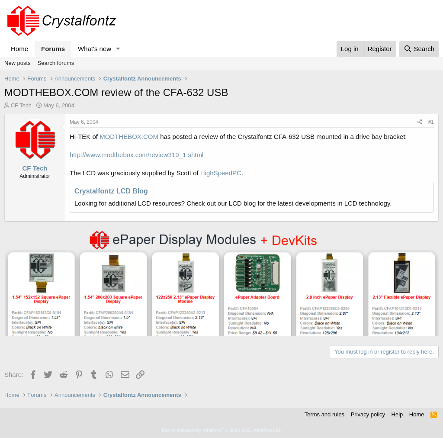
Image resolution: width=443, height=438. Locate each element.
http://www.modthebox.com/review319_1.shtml (136, 154)
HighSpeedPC (220, 173)
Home (19, 48)
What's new (94, 48)
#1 (431, 122)
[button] (118, 49)
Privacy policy (368, 414)
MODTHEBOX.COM (129, 136)
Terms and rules (324, 414)
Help (397, 414)
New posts (17, 63)
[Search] (419, 49)
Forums (53, 48)
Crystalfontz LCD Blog (111, 191)
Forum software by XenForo (221, 430)
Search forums (56, 63)
